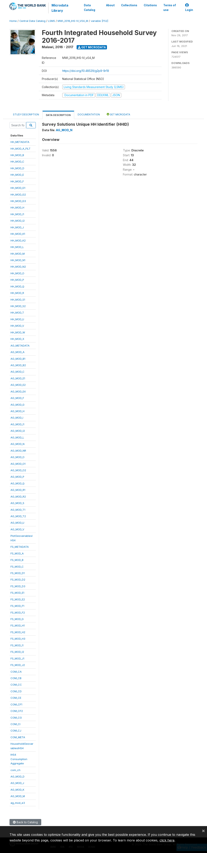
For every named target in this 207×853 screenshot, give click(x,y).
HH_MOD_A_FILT (21, 148)
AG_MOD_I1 (17, 424)
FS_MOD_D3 (18, 586)
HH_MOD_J (17, 227)
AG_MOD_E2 (18, 384)
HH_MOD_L (17, 247)
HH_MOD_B (17, 155)
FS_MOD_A (17, 553)
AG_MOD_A (17, 352)
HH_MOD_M (18, 253)
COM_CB (16, 678)
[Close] (203, 830)
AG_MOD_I (17, 417)
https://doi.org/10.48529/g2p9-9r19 (85, 70)
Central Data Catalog (32, 20)
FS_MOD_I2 (17, 651)
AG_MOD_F (17, 398)
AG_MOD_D (17, 776)
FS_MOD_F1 (17, 605)
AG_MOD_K (17, 789)
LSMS (51, 20)
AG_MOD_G (17, 404)
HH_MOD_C (17, 161)
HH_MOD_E (17, 174)
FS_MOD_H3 (18, 638)
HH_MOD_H (17, 207)
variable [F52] (99, 20)
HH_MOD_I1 (17, 214)
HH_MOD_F (17, 181)
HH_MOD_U (17, 319)
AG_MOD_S (17, 503)
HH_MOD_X (17, 338)
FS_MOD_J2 (18, 665)
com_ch (15, 770)
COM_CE (16, 697)
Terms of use (169, 7)
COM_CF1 (16, 704)
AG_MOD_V (17, 529)
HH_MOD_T (17, 312)
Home (13, 20)
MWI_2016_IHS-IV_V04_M (73, 20)
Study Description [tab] (26, 114)
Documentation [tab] (89, 114)
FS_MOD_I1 (17, 645)
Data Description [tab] (58, 115)
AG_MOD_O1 (18, 463)
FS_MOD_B (17, 560)
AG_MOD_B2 (18, 365)
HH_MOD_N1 (18, 260)
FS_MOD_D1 (18, 573)
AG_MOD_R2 (18, 496)
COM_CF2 (17, 711)
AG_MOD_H (17, 411)
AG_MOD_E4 (18, 391)
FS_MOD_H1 (18, 625)
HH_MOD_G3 (18, 201)
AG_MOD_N (17, 444)
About (110, 5)
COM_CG (16, 717)
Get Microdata (92, 47)
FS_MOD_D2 (18, 579)
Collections (129, 5)
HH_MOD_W (18, 332)
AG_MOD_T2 (18, 516)
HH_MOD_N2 (18, 266)
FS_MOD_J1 (17, 658)
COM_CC (16, 684)
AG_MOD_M (18, 796)
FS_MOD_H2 (18, 632)
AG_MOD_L (17, 437)
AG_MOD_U (17, 522)
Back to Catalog (25, 822)
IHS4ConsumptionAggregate (19, 759)
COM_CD (16, 691)
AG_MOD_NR (18, 450)
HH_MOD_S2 (18, 306)
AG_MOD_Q (17, 483)
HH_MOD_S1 (18, 299)
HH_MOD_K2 (18, 240)
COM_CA (16, 671)
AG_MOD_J (17, 783)
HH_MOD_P (17, 279)
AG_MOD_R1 (18, 489)
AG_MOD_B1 (18, 358)
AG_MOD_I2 (18, 430)
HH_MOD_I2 (18, 220)
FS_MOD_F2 (18, 612)
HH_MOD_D (17, 168)
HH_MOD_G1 (18, 187)
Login (189, 7)
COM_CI (15, 724)
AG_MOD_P (17, 476)
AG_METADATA (20, 345)
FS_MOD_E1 (17, 592)
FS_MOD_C (17, 566)
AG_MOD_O (17, 457)
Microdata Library (60, 8)
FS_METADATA (20, 546)
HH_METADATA (20, 142)
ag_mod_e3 (18, 802)
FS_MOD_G (17, 619)
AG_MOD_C (17, 371)
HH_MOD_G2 (18, 194)
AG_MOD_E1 (18, 378)
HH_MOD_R (17, 293)
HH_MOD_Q (17, 286)
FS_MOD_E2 (18, 599)
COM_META (18, 737)
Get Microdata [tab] (118, 114)
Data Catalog (89, 7)
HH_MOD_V (17, 325)
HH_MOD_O (17, 273)
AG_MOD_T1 (18, 509)
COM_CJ (16, 730)
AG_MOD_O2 (18, 470)
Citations (150, 5)
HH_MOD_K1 (18, 233)
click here (166, 840)
